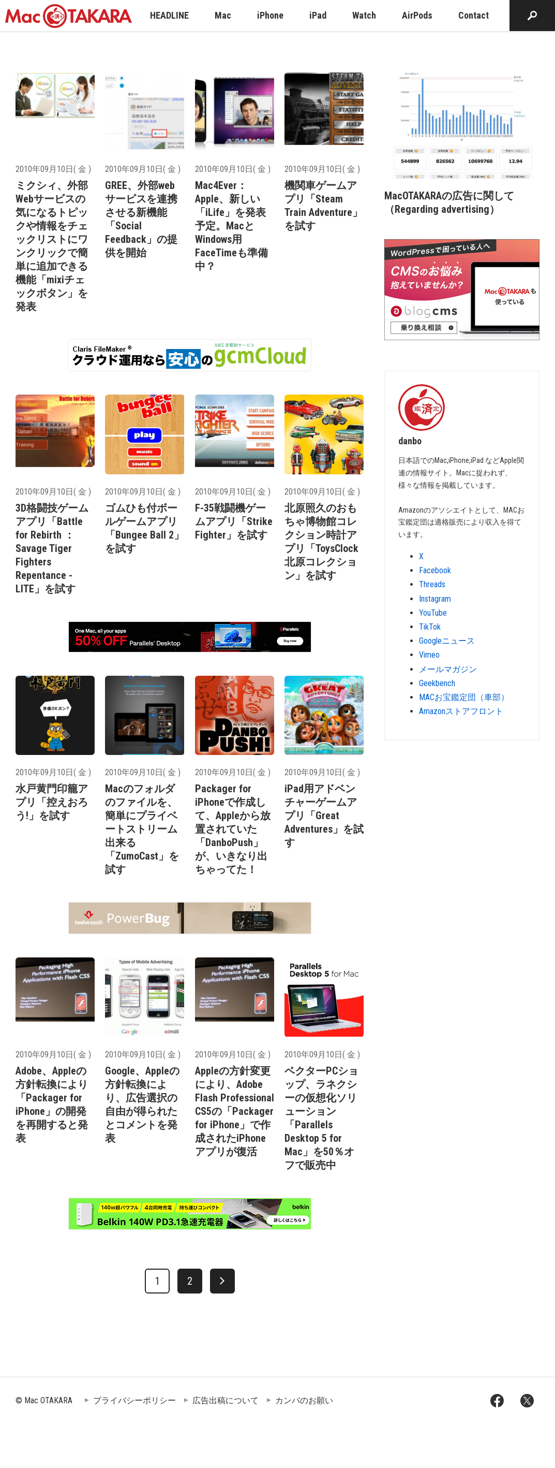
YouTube (433, 613)
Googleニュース (447, 641)
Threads (432, 584)
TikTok (430, 627)
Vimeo (429, 655)
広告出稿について (225, 1400)
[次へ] (222, 1281)
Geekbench (437, 683)
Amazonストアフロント (461, 711)
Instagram (435, 599)
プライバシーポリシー (134, 1400)
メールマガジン (448, 669)
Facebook (435, 570)
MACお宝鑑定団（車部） (464, 697)
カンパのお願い (304, 1400)
